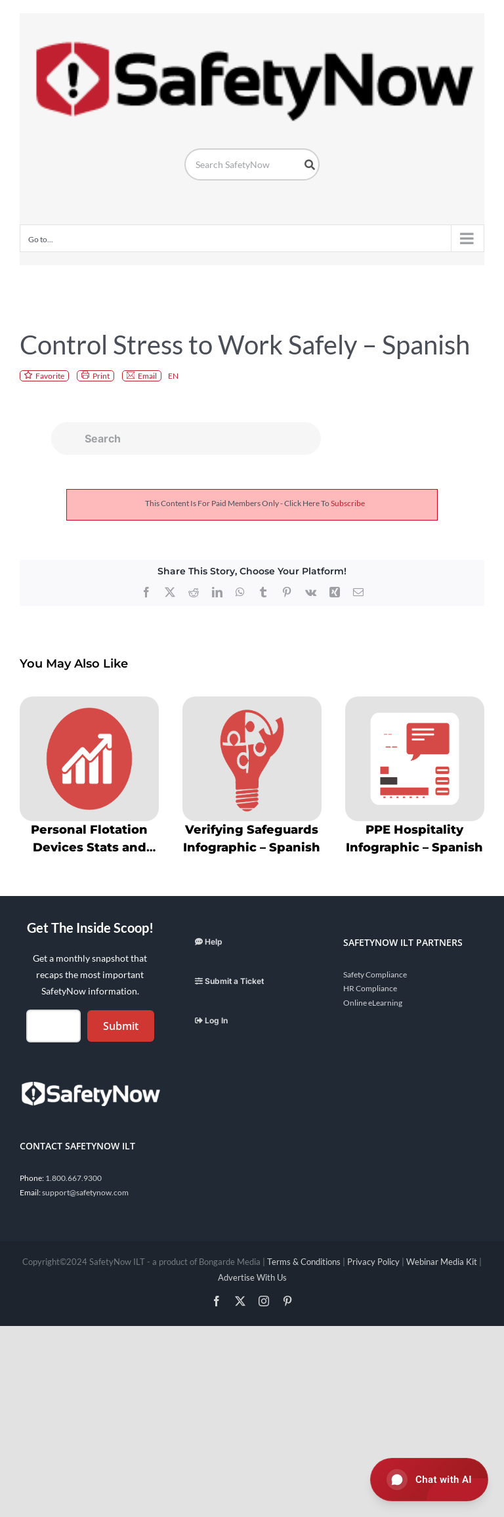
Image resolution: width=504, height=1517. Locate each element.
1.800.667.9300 (73, 1178)
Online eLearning (372, 1003)
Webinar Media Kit (441, 1261)
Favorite (49, 376)
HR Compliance (370, 988)
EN (173, 376)
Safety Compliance (375, 974)
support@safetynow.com (85, 1192)
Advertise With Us (252, 1277)
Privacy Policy (373, 1261)
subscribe (348, 503)
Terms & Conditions (304, 1261)
